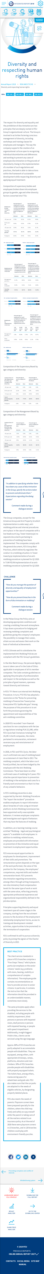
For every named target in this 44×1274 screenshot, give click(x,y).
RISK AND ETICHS (26, 84)
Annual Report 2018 (8, 84)
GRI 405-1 (19, 94)
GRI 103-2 (10, 94)
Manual (22, 1264)
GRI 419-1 (38, 94)
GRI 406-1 (29, 94)
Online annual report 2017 (22, 1254)
